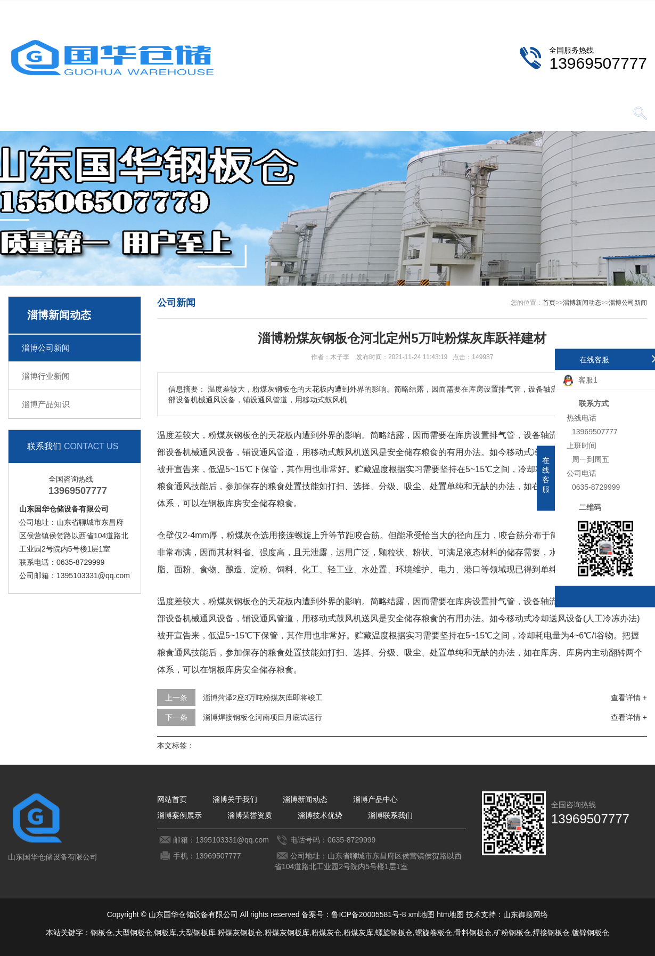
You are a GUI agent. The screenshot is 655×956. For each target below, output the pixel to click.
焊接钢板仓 (551, 932)
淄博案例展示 (343, 114)
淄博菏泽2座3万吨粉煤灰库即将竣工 (263, 697)
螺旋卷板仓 (433, 932)
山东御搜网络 (525, 914)
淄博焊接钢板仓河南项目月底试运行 (262, 717)
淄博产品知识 (46, 404)
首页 (549, 302)
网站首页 (45, 114)
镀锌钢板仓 (590, 932)
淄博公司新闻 (46, 347)
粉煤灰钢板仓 (240, 932)
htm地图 (450, 914)
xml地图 (421, 914)
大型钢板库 (197, 932)
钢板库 (165, 932)
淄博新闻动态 (194, 114)
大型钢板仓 (133, 932)
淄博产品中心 (268, 114)
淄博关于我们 (119, 114)
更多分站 (632, 8)
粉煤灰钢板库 (287, 932)
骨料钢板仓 (473, 932)
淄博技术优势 (492, 114)
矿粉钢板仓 (512, 932)
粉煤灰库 (358, 932)
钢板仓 (102, 932)
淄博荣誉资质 (418, 114)
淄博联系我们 (573, 8)
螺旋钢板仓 (394, 932)
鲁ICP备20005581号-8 (368, 914)
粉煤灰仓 (326, 932)
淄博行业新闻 (46, 375)
